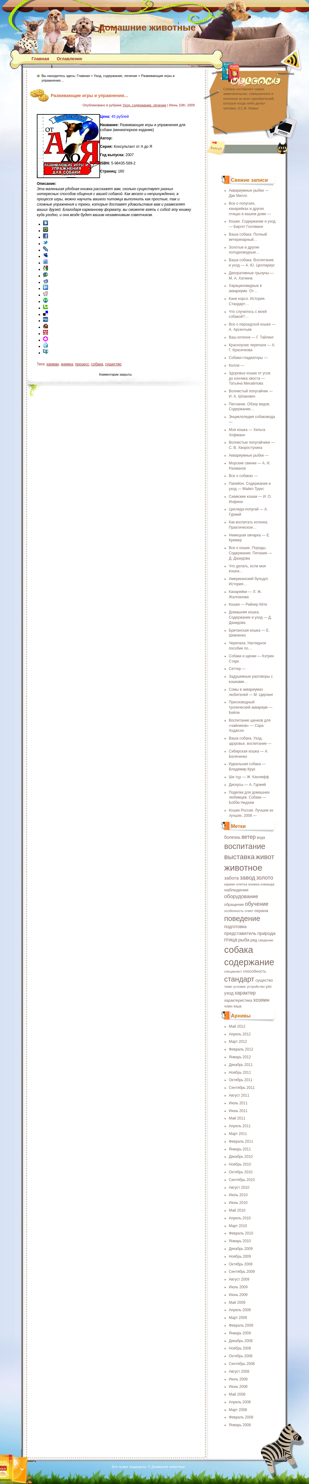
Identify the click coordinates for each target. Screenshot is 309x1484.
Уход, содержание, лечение (115, 76)
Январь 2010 (240, 1241)
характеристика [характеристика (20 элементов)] (238, 1000)
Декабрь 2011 (241, 1065)
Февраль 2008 (241, 1417)
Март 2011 (238, 1134)
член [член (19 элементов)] (228, 1006)
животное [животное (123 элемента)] (243, 867)
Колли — (236, 365)
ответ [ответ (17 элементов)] (249, 911)
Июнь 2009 (238, 1295)
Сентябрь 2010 (242, 1180)
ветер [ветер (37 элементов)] (249, 837)
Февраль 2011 (241, 1141)
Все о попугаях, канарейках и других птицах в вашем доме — (250, 208)
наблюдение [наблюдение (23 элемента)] (236, 890)
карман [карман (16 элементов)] (229, 884)
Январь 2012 (240, 1057)
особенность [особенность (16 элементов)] (234, 911)
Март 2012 (238, 1041)
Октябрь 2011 (241, 1080)
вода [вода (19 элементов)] (261, 837)
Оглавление (69, 58)
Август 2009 (239, 1279)
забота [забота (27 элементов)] (231, 878)
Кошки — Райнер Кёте (248, 604)
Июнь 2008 (238, 1386)
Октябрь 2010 (241, 1172)
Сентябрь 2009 (242, 1271)
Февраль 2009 (241, 1325)
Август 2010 (239, 1187)
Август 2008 (239, 1371)
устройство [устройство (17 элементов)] (256, 986)
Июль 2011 (238, 1103)
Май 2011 (237, 1118)
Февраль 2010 (241, 1233)
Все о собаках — (243, 476)
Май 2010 (237, 1210)
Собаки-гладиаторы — (248, 358)
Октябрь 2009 (241, 1264)
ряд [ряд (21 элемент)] (253, 940)
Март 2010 (238, 1226)
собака (97, 364)
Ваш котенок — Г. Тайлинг (251, 337)
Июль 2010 (238, 1195)
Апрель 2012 (240, 1034)
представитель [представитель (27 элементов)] (240, 933)
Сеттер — (237, 669)
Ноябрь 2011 (240, 1072)
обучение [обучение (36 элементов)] (256, 904)
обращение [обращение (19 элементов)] (234, 904)
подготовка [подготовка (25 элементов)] (235, 926)
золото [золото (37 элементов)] (264, 878)
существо (113, 364)
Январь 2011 (240, 1149)
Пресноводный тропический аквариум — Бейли (250, 707)
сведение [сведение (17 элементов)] (265, 940)
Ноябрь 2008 (240, 1348)
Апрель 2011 (240, 1126)
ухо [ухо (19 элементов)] (269, 986)
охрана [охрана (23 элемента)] (261, 910)
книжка (67, 364)
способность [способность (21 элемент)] (254, 971)
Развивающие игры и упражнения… (89, 95)
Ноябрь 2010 (240, 1164)
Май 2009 (237, 1302)
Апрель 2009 (240, 1310)
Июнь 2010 (238, 1202)
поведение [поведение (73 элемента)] (242, 919)
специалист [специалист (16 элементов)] (233, 971)
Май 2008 (237, 1394)
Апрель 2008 (240, 1402)
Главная (40, 58)
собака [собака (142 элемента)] (238, 950)
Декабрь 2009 (241, 1249)
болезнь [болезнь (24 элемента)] (232, 837)
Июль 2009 (238, 1287)
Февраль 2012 (241, 1049)
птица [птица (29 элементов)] (230, 939)
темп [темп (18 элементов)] (228, 986)
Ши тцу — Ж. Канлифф (249, 777)
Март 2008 (238, 1410)
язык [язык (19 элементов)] (237, 1006)
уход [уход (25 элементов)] (228, 993)
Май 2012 (237, 1026)
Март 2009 (238, 1318)
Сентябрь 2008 (242, 1364)
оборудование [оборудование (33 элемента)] (241, 896)
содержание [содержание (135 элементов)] (249, 962)
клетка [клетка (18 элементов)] (241, 884)
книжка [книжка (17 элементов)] (253, 884)
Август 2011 (239, 1095)
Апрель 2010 (240, 1218)
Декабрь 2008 (241, 1341)
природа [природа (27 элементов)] (266, 933)
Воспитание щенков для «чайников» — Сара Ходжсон (250, 725)
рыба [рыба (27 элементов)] (243, 939)
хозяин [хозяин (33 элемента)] (261, 1000)
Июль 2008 (238, 1379)
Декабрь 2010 (241, 1156)
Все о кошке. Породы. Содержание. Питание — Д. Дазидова (250, 553)
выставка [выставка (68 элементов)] (239, 857)
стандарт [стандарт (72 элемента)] (239, 979)
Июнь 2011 (238, 1111)
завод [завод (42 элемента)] (247, 877)
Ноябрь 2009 (240, 1256)
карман (52, 364)
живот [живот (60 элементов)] (265, 857)
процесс (82, 364)
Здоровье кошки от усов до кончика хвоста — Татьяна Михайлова (249, 378)
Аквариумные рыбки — (248, 455)
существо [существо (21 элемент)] (264, 980)
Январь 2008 (240, 1425)
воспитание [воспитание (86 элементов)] (244, 846)
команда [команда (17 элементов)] (267, 884)
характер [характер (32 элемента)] (245, 993)
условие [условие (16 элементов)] (239, 986)
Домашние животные (147, 27)
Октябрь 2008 (241, 1356)
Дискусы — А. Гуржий (247, 785)
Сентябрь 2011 (242, 1087)
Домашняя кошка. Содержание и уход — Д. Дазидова (250, 617)
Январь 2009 (240, 1333)
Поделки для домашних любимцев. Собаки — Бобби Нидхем (249, 797)
